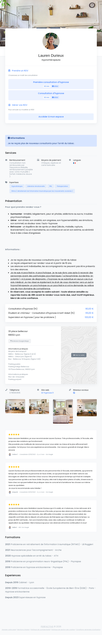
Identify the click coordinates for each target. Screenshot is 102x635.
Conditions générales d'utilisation (88, 630)
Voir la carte (78, 355)
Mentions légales (23, 630)
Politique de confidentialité (40, 630)
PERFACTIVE (47, 626)
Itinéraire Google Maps (19, 341)
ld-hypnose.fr (47, 392)
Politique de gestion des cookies (63, 630)
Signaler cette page (9, 630)
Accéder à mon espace (51, 116)
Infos (55, 86)
